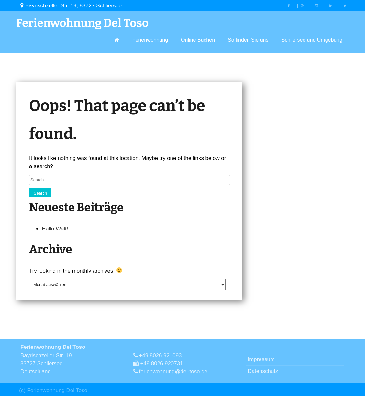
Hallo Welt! (55, 229)
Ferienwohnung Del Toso (82, 23)
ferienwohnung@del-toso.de (170, 372)
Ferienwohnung (150, 40)
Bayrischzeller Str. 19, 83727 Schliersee (71, 6)
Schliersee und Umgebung (311, 40)
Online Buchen (198, 40)
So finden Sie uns (248, 40)
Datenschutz (263, 371)
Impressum (261, 359)
